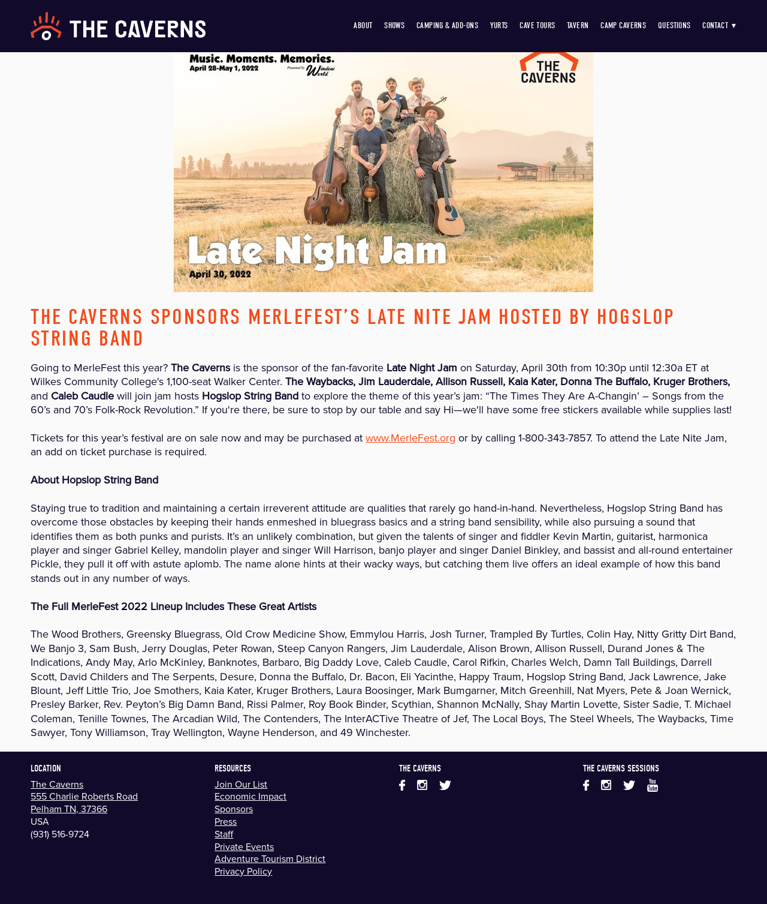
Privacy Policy (243, 871)
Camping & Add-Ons (447, 25)
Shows (394, 25)
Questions (674, 25)
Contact (719, 25)
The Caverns (57, 784)
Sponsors (234, 808)
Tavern (578, 25)
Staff (224, 833)
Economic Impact (250, 796)
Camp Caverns (623, 25)
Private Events (244, 846)
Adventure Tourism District (270, 858)
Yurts (499, 25)
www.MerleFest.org (410, 437)
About (363, 25)
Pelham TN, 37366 (69, 808)
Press (226, 821)
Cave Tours (537, 25)
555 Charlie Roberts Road (84, 796)
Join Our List (241, 784)
